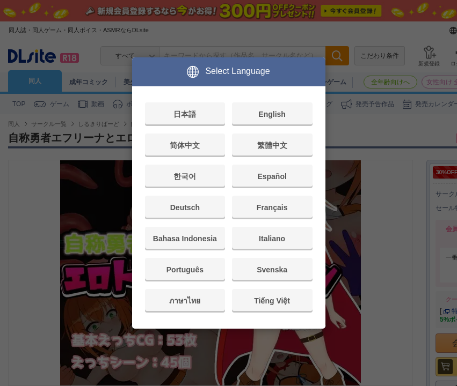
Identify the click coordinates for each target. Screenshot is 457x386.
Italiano (272, 238)
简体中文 (185, 145)
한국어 (184, 176)
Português (185, 269)
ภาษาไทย (184, 300)
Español (271, 176)
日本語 (184, 114)
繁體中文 (272, 145)
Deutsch (185, 207)
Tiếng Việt (272, 300)
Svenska (272, 269)
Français (272, 207)
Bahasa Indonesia (185, 238)
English (272, 114)
